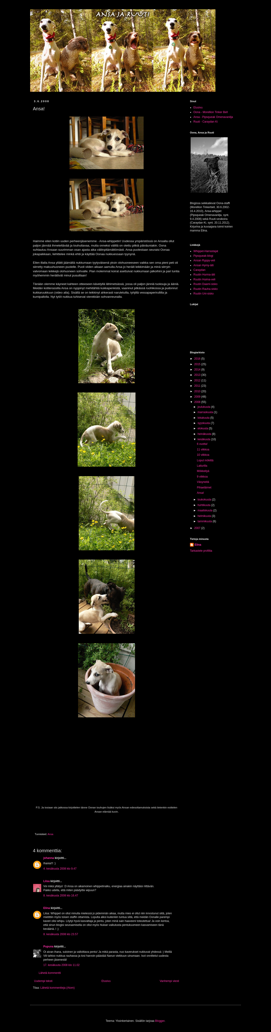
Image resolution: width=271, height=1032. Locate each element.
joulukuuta (204, 406)
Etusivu (105, 981)
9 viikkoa (202, 476)
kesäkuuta (204, 439)
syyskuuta (204, 423)
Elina (46, 908)
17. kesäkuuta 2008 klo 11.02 (61, 965)
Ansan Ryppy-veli (204, 260)
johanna (48, 858)
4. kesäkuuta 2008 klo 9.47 (59, 868)
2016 (197, 358)
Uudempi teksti (43, 981)
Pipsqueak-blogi (203, 255)
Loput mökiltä (205, 460)
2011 (197, 385)
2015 (197, 364)
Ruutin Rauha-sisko (205, 289)
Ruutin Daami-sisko (205, 284)
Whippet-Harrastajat (205, 251)
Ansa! (200, 492)
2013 (197, 375)
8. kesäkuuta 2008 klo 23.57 (60, 934)
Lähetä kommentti (50, 973)
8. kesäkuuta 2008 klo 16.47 (60, 895)
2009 (197, 396)
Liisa (46, 881)
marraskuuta (206, 412)
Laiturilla (202, 465)
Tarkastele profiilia (201, 550)
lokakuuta (204, 417)
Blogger (160, 1021)
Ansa (50, 834)
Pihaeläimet (204, 487)
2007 (197, 528)
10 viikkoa (203, 454)
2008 (197, 402)
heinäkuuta (205, 434)
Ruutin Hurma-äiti (204, 274)
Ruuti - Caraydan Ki (205, 121)
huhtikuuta (204, 505)
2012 (197, 380)
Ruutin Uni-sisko (203, 293)
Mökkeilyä (203, 471)
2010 (197, 391)
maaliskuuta (205, 510)
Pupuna (48, 946)
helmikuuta (205, 516)
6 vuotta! (202, 444)
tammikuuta (205, 521)
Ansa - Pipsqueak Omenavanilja (213, 117)
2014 (197, 369)
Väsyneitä (203, 482)
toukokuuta (205, 499)
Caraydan (199, 270)
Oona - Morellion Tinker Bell (210, 112)
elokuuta (203, 428)
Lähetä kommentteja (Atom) (57, 987)
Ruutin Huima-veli (204, 279)
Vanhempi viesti (169, 981)
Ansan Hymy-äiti (203, 265)
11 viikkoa (203, 449)
